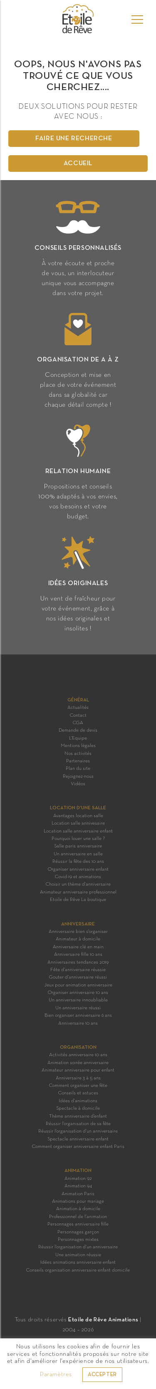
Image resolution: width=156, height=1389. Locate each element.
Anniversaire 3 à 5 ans (78, 1078)
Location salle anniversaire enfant (78, 831)
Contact (78, 715)
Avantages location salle (78, 816)
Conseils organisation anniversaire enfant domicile (78, 1270)
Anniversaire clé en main (78, 947)
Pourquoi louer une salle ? (78, 839)
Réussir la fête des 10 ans (78, 861)
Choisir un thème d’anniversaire (78, 884)
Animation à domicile (78, 1209)
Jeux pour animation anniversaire (78, 985)
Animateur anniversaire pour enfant (78, 1070)
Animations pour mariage (78, 1201)
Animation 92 (78, 1179)
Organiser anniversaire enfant (78, 869)
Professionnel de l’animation (78, 1217)
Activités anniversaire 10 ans (78, 1055)
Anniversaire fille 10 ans (78, 954)
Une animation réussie (78, 1255)
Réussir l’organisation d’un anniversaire (78, 1131)
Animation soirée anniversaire (78, 1063)
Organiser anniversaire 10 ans (78, 993)
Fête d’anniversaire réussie (78, 970)
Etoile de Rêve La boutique (78, 900)
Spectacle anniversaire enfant (78, 1139)
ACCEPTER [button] (102, 1374)
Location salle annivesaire (78, 823)
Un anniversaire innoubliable (78, 1000)
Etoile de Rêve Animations (103, 1320)
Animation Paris (78, 1194)
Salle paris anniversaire (78, 846)
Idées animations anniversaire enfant (78, 1262)
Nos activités (78, 754)
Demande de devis (78, 730)
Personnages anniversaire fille (78, 1224)
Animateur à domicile (78, 939)
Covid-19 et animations (78, 877)
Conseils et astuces (78, 1093)
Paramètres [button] (56, 1374)
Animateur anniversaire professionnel (78, 892)
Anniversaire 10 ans (78, 1023)
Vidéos (78, 784)
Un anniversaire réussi (78, 1008)
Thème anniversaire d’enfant (78, 1116)
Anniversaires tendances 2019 (78, 962)
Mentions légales (78, 746)
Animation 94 (78, 1186)
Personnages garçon (78, 1232)
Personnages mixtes (78, 1240)
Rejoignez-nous (78, 776)
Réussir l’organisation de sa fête (78, 1124)
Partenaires (78, 761)
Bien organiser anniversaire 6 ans (78, 1015)
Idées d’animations (78, 1101)
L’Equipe (78, 738)
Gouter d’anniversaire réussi (78, 977)
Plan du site (78, 769)
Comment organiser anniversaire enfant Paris (78, 1147)
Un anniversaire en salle (78, 854)
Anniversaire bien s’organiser (78, 932)
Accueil (78, 163)
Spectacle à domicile (78, 1108)
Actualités (78, 707)
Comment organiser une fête (78, 1086)
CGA (78, 723)
